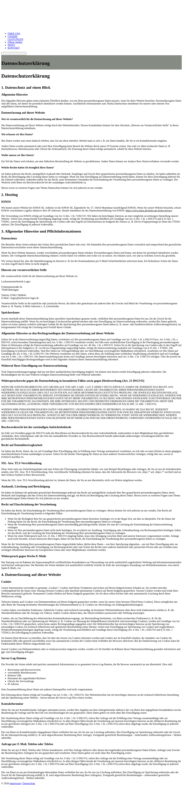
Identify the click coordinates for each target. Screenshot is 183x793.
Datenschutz (29, 783)
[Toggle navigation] (13, 53)
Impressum (15, 783)
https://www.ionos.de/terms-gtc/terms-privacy (149, 210)
